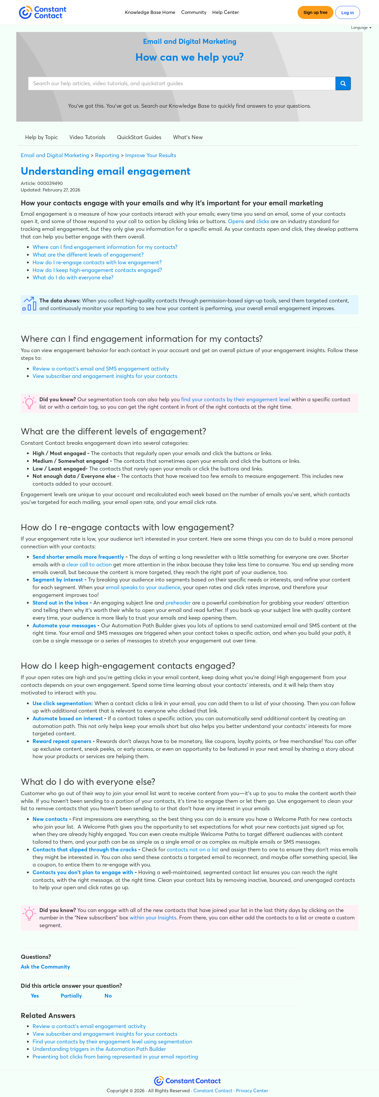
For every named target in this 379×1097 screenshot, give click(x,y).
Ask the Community (45, 966)
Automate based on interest (68, 718)
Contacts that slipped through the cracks (85, 849)
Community (193, 12)
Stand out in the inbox (60, 602)
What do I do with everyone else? (73, 277)
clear (73, 564)
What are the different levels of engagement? (88, 254)
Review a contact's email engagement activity (89, 1026)
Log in (347, 12)
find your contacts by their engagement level (235, 399)
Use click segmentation (62, 703)
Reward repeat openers (62, 741)
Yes (35, 995)
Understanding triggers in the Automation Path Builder (99, 1049)
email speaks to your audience (143, 587)
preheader (178, 602)
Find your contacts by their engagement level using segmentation (112, 1041)
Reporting (107, 155)
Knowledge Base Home (150, 12)
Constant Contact (212, 1090)
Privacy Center (252, 1090)
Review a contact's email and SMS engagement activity (101, 368)
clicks (262, 221)
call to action (96, 564)
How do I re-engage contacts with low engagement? (97, 262)
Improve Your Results (150, 155)
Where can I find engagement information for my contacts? (105, 247)
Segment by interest (58, 579)
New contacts (50, 819)
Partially (71, 995)
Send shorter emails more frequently (78, 556)
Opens (236, 221)
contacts (178, 849)
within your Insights (153, 917)
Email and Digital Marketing (55, 155)
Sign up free (315, 12)
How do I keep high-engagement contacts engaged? (97, 270)
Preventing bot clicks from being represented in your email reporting (115, 1056)
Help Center (225, 12)
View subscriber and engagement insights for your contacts (105, 376)
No (108, 995)
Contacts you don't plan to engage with (83, 872)
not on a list (204, 849)
